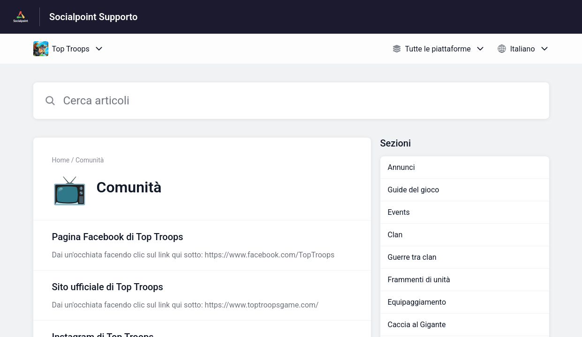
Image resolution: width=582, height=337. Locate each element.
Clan (395, 234)
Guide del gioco (413, 189)
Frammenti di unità (419, 279)
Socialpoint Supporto (93, 16)
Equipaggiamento (417, 302)
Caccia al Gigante (417, 324)
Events (399, 212)
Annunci (401, 167)
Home (61, 160)
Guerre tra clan (412, 257)
